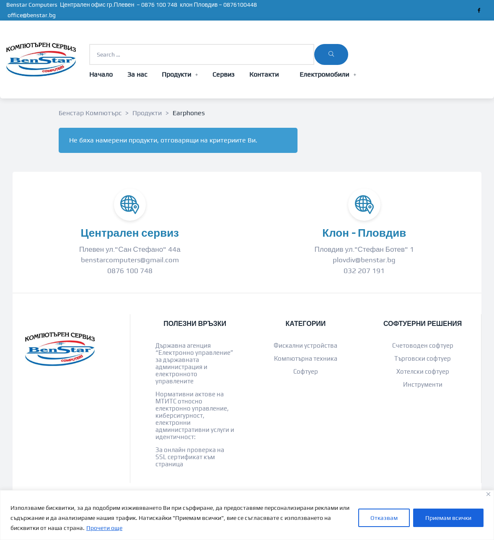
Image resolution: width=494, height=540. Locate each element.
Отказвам (384, 517)
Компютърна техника (305, 358)
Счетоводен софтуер (422, 345)
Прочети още (104, 527)
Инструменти (422, 384)
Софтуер (305, 371)
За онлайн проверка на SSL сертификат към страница (189, 457)
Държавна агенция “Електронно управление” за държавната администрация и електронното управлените (194, 363)
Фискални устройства (305, 345)
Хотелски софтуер (422, 371)
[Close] (488, 494)
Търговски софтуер (422, 358)
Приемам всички (448, 517)
